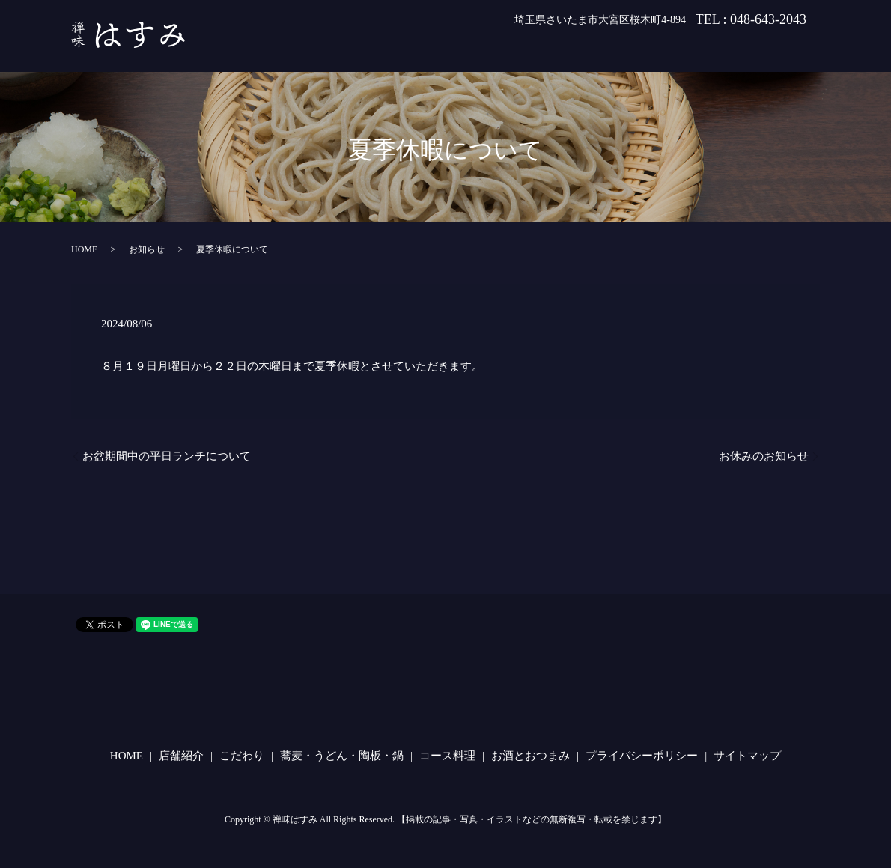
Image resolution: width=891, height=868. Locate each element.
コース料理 (679, 51)
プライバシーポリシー (642, 756)
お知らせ (147, 249)
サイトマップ (747, 756)
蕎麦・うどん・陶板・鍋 (567, 51)
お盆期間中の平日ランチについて (166, 456)
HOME (331, 51)
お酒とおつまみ (769, 51)
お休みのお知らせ (764, 456)
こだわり (460, 51)
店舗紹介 (393, 51)
